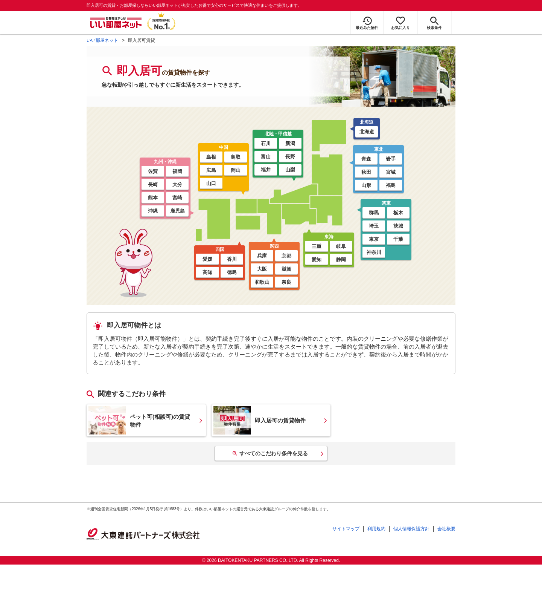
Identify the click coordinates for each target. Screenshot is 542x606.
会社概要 (446, 528)
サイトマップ (345, 528)
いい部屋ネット (102, 40)
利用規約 (376, 528)
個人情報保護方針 (411, 528)
